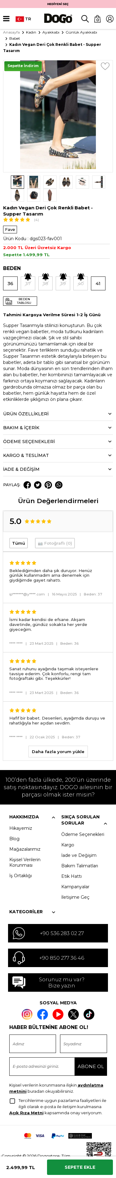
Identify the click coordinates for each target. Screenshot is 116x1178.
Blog (14, 826)
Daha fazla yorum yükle (58, 738)
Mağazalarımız (25, 836)
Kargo (67, 832)
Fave (10, 216)
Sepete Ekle (80, 1167)
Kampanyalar (75, 874)
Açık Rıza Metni (26, 1099)
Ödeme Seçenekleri (82, 821)
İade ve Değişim (79, 842)
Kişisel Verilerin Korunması (25, 849)
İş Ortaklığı (20, 862)
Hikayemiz (20, 815)
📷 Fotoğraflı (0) (55, 530)
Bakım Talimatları (79, 853)
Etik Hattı (71, 863)
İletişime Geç (75, 884)
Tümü (18, 530)
